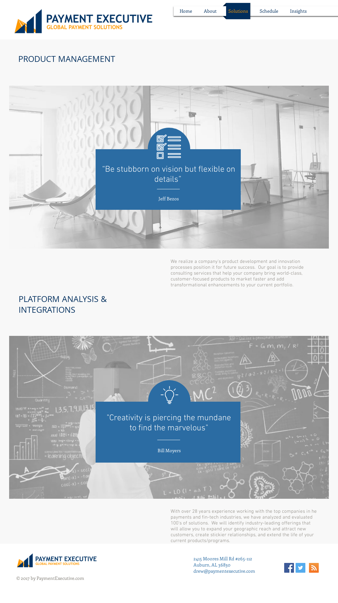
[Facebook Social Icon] (289, 568)
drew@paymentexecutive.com (224, 571)
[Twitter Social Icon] (300, 568)
